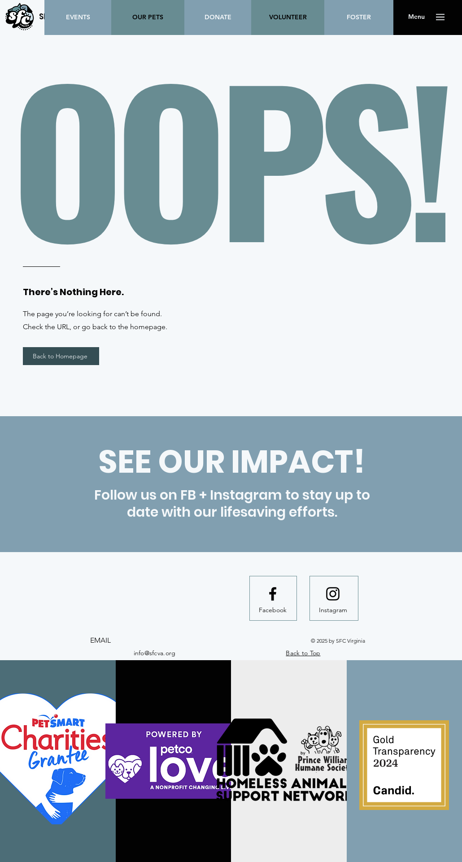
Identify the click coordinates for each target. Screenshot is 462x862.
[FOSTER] (358, 17)
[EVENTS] (77, 17)
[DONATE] (217, 17)
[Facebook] (272, 610)
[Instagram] (332, 610)
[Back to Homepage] (61, 356)
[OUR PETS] (147, 17)
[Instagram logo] (333, 594)
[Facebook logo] (273, 594)
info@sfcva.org (155, 653)
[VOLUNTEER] (287, 17)
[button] (416, 17)
